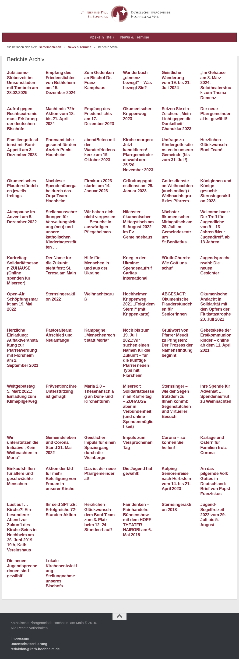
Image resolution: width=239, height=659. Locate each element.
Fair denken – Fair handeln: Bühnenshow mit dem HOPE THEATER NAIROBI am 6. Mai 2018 (137, 519)
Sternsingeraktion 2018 (176, 507)
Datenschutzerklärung (29, 644)
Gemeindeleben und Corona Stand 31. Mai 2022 (61, 445)
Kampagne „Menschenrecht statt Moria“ (99, 335)
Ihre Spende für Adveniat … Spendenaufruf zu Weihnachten (215, 394)
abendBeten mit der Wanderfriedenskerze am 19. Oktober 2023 (99, 149)
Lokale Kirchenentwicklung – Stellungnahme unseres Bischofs (61, 573)
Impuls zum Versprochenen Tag (137, 442)
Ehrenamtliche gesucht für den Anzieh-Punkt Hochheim (61, 147)
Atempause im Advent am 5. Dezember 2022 (22, 217)
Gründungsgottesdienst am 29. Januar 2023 (138, 186)
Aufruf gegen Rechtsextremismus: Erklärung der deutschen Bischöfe (22, 118)
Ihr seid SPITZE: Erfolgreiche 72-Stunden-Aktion (61, 509)
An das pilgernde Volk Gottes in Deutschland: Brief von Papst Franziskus (215, 481)
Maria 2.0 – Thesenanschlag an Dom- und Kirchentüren (99, 394)
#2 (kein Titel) (102, 37)
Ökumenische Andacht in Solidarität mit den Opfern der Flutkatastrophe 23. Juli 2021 (215, 307)
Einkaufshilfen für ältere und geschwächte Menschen (21, 476)
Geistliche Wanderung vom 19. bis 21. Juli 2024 (176, 80)
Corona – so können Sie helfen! (173, 442)
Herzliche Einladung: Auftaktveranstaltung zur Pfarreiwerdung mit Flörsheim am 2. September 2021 (22, 348)
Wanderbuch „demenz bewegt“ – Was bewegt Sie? (137, 80)
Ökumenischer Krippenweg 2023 (137, 113)
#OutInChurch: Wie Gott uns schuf (176, 263)
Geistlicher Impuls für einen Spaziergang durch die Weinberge (100, 447)
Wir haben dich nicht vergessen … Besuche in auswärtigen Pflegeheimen (99, 222)
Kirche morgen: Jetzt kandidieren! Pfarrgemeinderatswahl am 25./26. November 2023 (138, 154)
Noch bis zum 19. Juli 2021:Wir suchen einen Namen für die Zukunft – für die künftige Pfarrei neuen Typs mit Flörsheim (136, 353)
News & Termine (134, 37)
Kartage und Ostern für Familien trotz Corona (213, 445)
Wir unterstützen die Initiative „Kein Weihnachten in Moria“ (22, 447)
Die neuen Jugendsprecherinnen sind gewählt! (22, 568)
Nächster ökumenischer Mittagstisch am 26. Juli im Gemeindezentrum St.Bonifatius (177, 227)
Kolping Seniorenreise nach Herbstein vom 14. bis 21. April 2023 (176, 478)
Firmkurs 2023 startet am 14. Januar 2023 (98, 186)
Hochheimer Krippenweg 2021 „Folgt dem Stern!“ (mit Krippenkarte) (139, 304)
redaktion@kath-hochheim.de (35, 649)
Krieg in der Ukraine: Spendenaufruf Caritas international (137, 268)
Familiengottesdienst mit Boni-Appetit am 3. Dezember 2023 (22, 147)
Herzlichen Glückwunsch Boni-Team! (213, 144)
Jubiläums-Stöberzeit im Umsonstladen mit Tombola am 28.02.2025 (22, 82)
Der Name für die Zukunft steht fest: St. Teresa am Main (61, 265)
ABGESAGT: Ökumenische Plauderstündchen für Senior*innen (177, 304)
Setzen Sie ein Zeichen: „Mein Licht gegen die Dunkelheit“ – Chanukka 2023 (177, 118)
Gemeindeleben (50, 47)
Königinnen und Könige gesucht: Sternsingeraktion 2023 (215, 191)
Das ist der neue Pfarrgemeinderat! (100, 473)
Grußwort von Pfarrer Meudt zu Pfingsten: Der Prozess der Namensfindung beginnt (177, 343)
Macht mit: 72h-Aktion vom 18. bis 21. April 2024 (61, 116)
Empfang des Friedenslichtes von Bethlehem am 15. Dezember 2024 (61, 82)
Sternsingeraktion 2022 (60, 296)
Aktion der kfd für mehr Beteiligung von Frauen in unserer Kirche (61, 478)
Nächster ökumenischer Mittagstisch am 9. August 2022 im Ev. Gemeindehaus (138, 224)
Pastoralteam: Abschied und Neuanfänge (59, 335)
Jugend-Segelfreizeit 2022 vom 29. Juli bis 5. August (212, 514)
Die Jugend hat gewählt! (137, 471)
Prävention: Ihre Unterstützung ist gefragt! (61, 391)
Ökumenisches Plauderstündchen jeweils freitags (22, 188)
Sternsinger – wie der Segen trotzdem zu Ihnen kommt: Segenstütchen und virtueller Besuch (176, 401)
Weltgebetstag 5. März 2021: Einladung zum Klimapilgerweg (22, 394)
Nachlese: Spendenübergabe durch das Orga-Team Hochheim (61, 191)
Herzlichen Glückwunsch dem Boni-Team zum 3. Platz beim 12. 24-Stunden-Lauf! (99, 517)
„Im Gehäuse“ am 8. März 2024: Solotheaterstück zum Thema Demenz (215, 85)
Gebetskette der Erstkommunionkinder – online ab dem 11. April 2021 (216, 340)
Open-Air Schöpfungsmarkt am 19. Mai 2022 (22, 302)
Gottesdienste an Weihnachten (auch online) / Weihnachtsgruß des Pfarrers (177, 191)
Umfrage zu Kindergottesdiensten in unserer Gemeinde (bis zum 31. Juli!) (177, 149)
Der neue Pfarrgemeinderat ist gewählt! (215, 113)
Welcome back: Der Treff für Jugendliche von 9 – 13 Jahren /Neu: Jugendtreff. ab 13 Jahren (215, 227)
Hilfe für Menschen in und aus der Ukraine (96, 265)
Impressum (20, 638)
